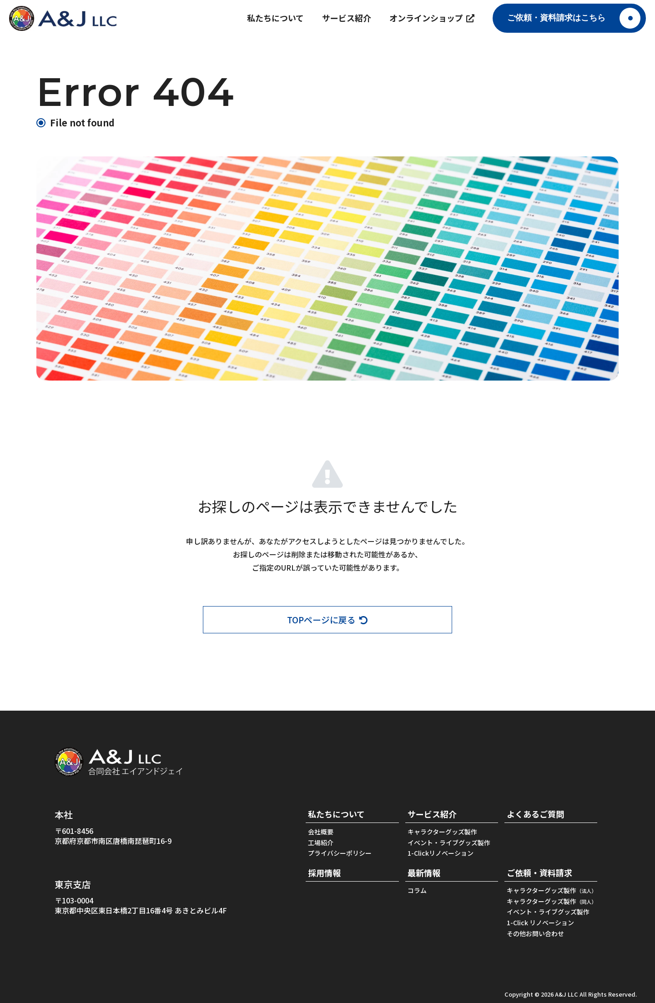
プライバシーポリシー (340, 853)
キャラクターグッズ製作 (442, 832)
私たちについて (275, 18)
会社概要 (320, 832)
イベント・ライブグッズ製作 (449, 842)
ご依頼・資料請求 (539, 872)
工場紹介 (320, 842)
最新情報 (424, 872)
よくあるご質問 (535, 814)
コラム (417, 891)
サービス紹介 (346, 18)
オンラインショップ (431, 18)
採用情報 (324, 872)
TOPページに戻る (327, 619)
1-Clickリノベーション (441, 853)
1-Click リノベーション (540, 922)
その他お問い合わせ (535, 933)
